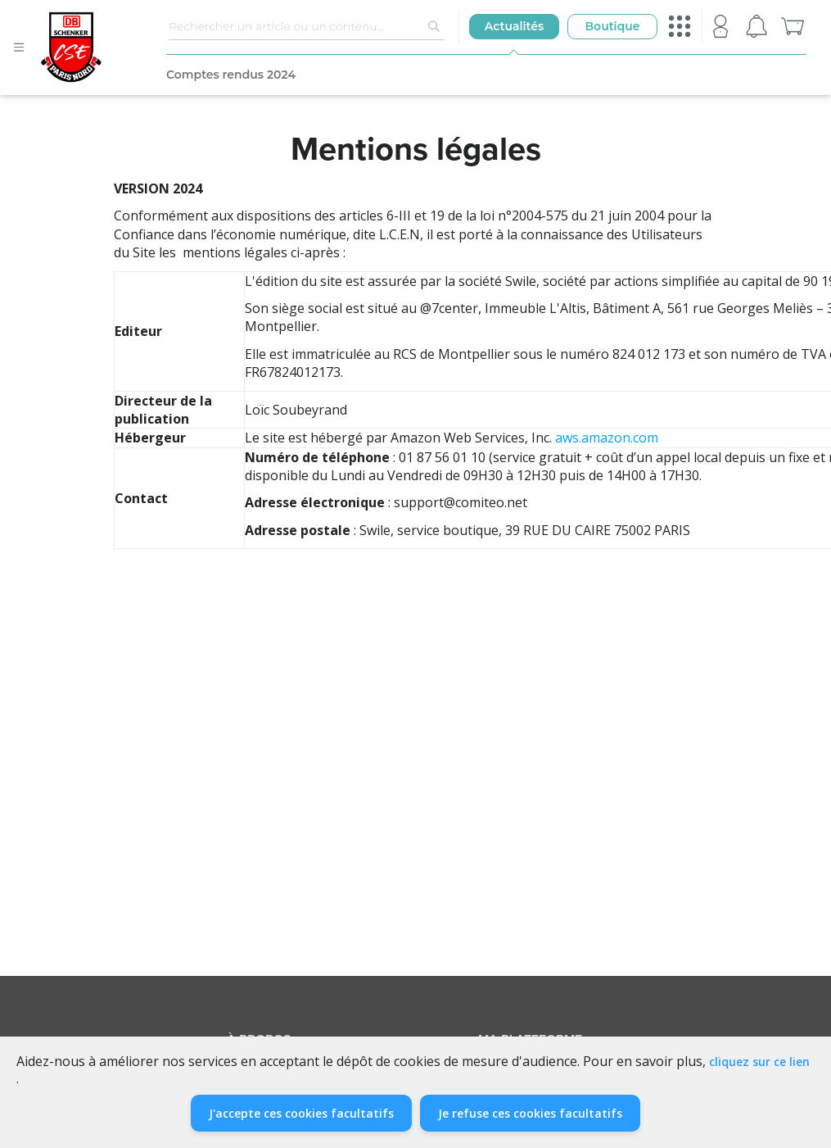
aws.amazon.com (606, 438)
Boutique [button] (612, 26)
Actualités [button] (514, 26)
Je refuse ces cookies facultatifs (530, 1113)
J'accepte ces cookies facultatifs (301, 1113)
